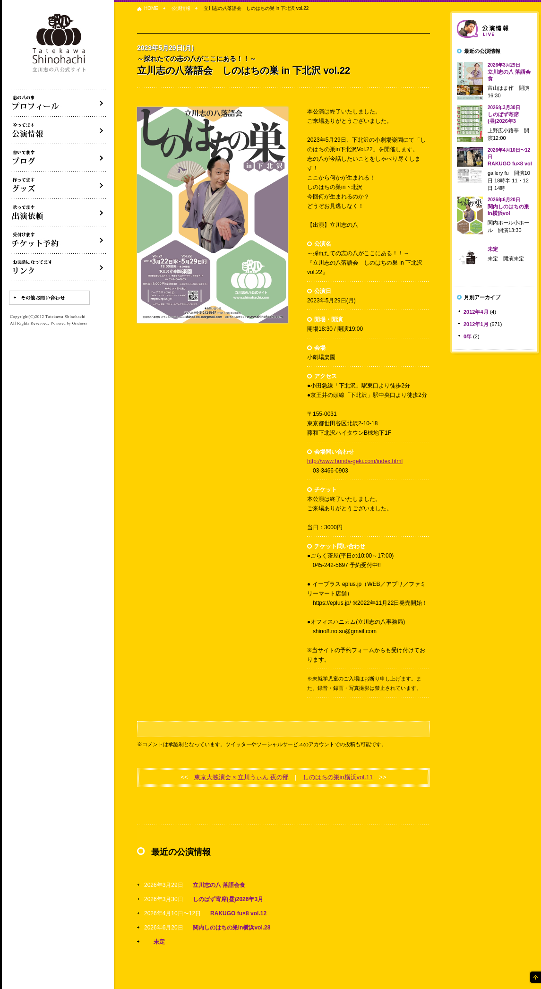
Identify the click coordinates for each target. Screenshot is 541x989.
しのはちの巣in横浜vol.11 (338, 777)
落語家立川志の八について (58, 103)
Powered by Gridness (69, 324)
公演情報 (181, 8)
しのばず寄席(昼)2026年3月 (228, 899)
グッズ (58, 185)
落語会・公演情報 (58, 130)
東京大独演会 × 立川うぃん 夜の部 (241, 777)
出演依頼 (58, 212)
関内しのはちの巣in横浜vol (508, 206)
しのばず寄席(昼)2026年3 (504, 114)
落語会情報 (494, 29)
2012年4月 (476, 312)
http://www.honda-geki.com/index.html (355, 461)
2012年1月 (476, 324)
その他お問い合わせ (49, 298)
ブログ (58, 158)
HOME (151, 8)
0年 (468, 336)
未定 (159, 941)
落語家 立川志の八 (59, 43)
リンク (58, 267)
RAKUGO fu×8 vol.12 (238, 913)
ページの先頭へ (535, 977)
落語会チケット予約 (58, 240)
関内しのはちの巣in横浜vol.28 (232, 927)
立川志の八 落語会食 (219, 885)
